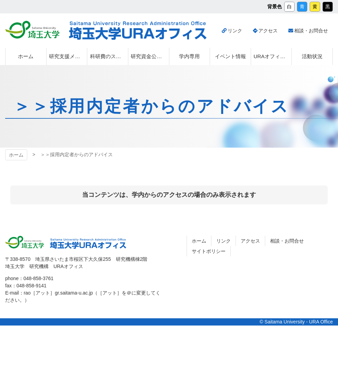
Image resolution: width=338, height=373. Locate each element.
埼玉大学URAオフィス (138, 30)
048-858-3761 (38, 278)
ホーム (16, 155)
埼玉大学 (32, 30)
